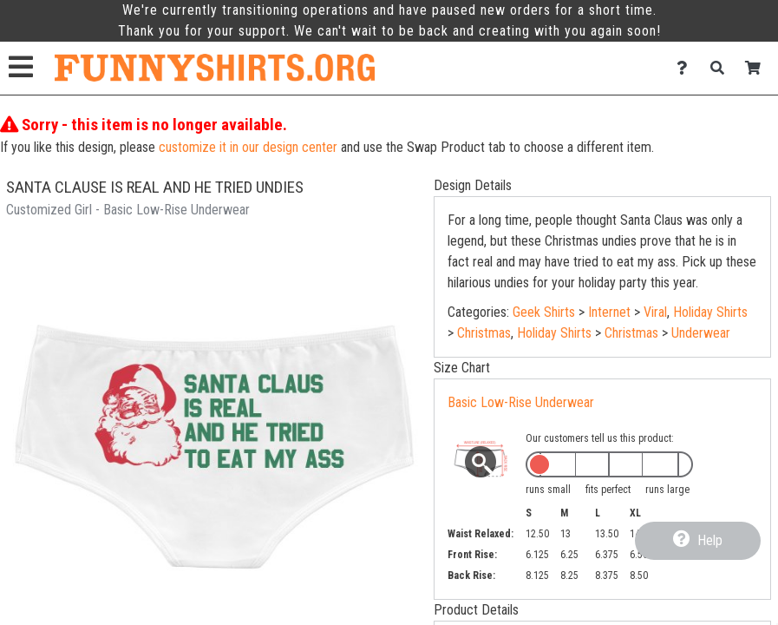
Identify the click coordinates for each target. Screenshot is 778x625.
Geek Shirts (544, 312)
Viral (655, 312)
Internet (609, 312)
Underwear (700, 333)
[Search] (722, 68)
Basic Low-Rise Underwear (521, 402)
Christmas (484, 333)
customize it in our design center (248, 147)
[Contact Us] (686, 68)
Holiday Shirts (710, 312)
